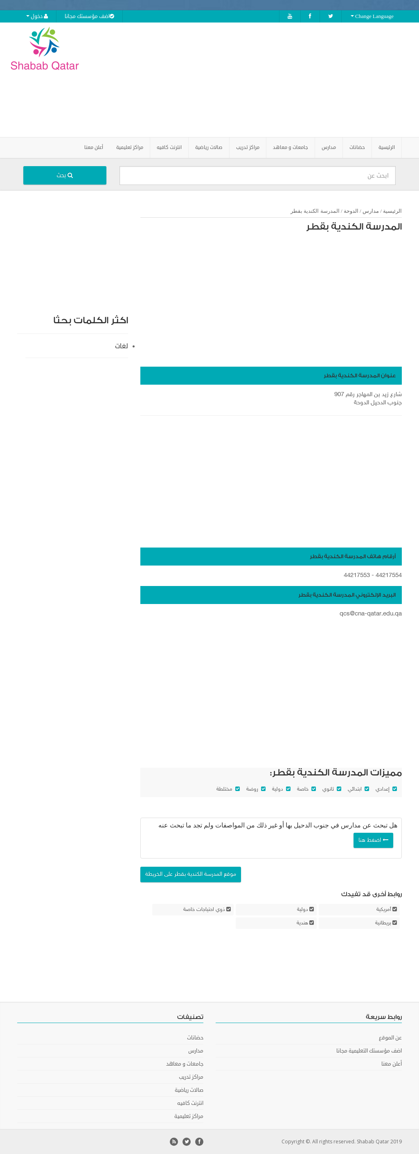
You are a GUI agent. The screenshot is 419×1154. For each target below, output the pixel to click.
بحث (64, 175)
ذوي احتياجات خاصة (204, 909)
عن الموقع (390, 1037)
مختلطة (224, 789)
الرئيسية (386, 147)
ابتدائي (355, 789)
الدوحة (351, 211)
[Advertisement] (260, 80)
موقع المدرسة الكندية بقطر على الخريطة (190, 874)
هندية (302, 923)
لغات (121, 346)
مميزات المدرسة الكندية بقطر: (336, 772)
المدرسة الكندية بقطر (354, 226)
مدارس (371, 211)
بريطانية (383, 923)
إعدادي (383, 789)
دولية (277, 789)
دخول (37, 16)
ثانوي (328, 789)
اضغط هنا (373, 840)
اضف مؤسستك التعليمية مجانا (369, 1051)
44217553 (357, 575)
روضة (252, 789)
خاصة (303, 789)
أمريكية (383, 909)
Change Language (372, 16)
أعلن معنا (93, 147)
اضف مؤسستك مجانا (89, 16)
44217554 (389, 575)
